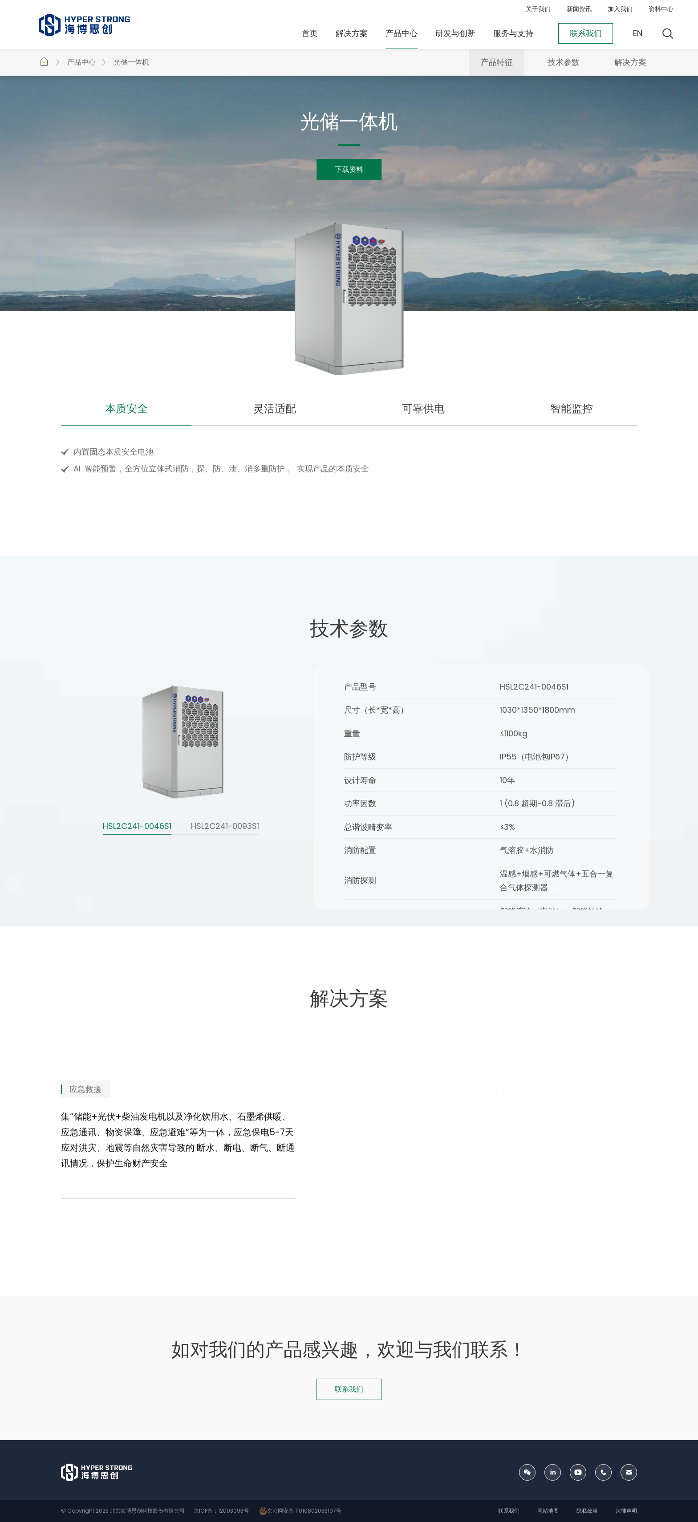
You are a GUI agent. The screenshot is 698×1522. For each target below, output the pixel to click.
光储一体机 (131, 62)
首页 (310, 33)
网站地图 (548, 1510)
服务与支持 (513, 33)
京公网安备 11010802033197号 (298, 1510)
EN (637, 33)
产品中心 (402, 33)
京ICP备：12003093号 (220, 1510)
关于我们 (538, 8)
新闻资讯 (579, 8)
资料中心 (661, 8)
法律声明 (626, 1510)
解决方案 (352, 33)
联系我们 (508, 1510)
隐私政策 (587, 1510)
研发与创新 (455, 33)
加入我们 (620, 8)
